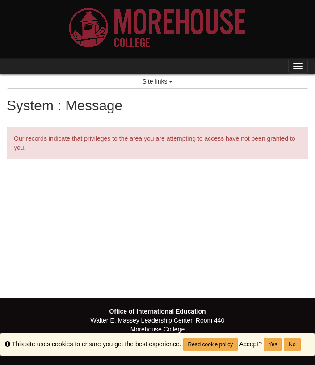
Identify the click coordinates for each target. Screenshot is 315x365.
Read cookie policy (210, 344)
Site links (158, 81)
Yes (273, 344)
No (292, 344)
